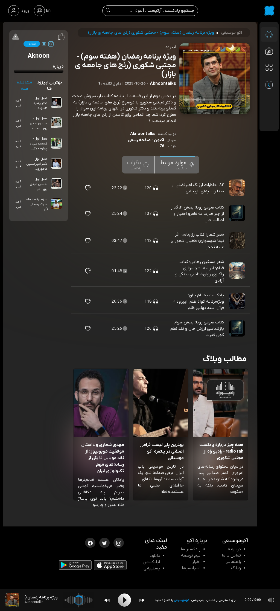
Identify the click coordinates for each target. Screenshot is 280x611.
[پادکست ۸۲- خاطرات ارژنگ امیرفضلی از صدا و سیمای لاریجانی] (237, 188)
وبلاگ (236, 568)
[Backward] (107, 600)
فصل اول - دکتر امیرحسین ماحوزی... (37, 164)
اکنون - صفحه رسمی (146, 140)
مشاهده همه (24, 85)
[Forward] (142, 600)
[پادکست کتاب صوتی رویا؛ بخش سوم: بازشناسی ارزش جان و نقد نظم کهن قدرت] (237, 328)
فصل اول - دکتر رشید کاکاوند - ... (40, 103)
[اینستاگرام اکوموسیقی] (118, 542)
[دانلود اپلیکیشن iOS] (110, 566)
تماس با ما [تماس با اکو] (231, 555)
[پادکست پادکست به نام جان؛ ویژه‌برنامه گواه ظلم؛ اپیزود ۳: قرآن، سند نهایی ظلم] (237, 301)
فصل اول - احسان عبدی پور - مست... (39, 123)
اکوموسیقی (182, 600)
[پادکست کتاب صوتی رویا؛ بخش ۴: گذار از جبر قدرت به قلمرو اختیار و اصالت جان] (237, 213)
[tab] (177, 164)
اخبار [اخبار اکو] (196, 561)
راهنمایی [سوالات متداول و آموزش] (233, 561)
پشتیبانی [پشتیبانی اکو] (152, 568)
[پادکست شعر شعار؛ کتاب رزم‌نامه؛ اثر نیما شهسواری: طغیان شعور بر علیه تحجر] (237, 241)
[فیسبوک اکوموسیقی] (90, 542)
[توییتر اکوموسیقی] (104, 542)
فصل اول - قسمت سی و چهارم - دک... (39, 144)
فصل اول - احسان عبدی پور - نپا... (39, 184)
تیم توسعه (190, 555)
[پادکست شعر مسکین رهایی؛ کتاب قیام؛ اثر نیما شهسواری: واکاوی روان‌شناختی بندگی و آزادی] (237, 271)
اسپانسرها (191, 568)
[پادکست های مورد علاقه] (269, 78)
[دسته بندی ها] (269, 67)
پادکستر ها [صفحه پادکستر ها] (190, 549)
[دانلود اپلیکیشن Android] (75, 566)
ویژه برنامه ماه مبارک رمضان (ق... (37, 204)
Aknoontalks (143, 134)
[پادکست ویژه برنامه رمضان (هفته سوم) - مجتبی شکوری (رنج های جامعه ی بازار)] (12, 600)
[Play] (124, 600)
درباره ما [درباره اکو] (233, 549)
